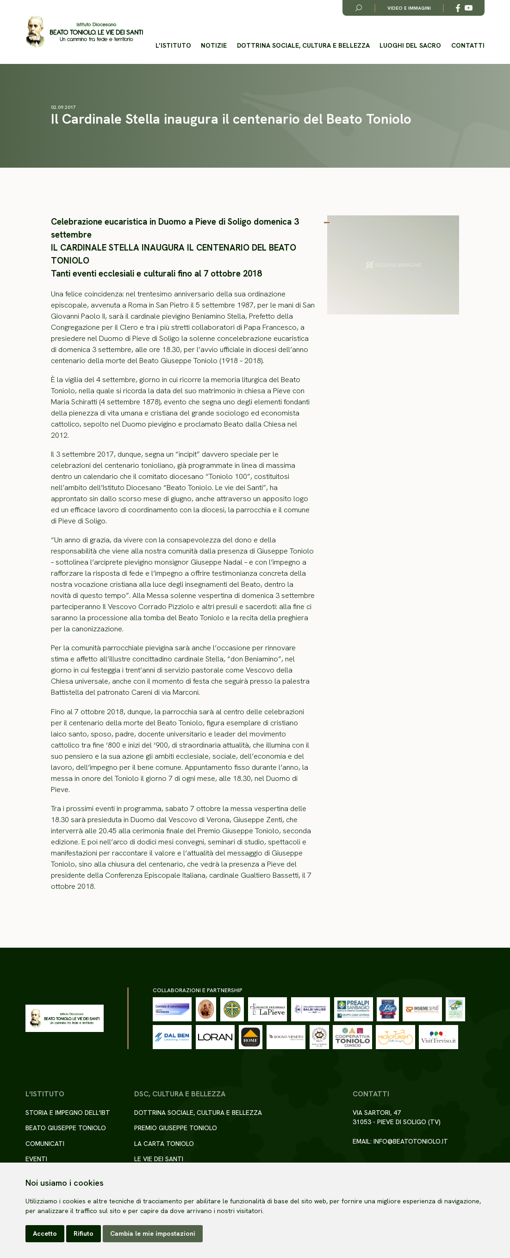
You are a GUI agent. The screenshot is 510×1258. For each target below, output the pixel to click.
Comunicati (44, 1143)
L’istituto (173, 45)
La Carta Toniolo (164, 1143)
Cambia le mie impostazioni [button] (152, 1233)
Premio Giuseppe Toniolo (175, 1128)
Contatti (468, 45)
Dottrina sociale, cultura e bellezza (303, 45)
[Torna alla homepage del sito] (84, 32)
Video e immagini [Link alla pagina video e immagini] (409, 8)
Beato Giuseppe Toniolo (65, 1128)
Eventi (36, 1159)
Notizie (214, 45)
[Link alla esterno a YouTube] (469, 8)
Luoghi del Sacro (410, 45)
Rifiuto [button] (83, 1233)
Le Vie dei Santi (158, 1159)
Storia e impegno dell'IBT (67, 1112)
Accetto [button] (45, 1233)
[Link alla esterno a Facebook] (458, 8)
